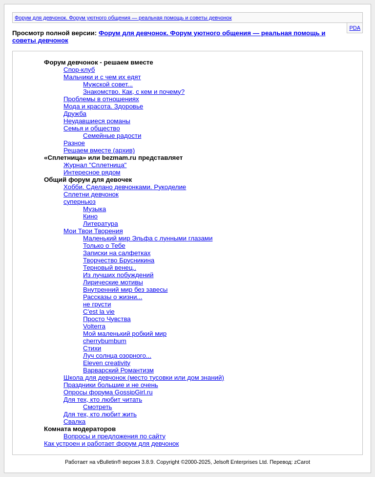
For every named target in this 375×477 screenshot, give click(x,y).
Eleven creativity (106, 363)
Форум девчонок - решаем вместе (98, 62)
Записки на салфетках (116, 253)
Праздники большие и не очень (110, 385)
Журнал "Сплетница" (94, 165)
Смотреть (97, 407)
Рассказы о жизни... (112, 297)
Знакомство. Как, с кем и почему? (134, 91)
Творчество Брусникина (118, 260)
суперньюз (79, 201)
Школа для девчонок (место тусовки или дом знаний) (143, 377)
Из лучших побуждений (118, 275)
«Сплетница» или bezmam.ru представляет (113, 157)
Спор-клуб (79, 69)
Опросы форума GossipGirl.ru (108, 392)
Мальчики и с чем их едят (102, 77)
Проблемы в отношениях (101, 99)
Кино (90, 216)
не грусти (97, 304)
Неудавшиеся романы (96, 121)
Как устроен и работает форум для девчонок (111, 443)
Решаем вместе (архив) (99, 150)
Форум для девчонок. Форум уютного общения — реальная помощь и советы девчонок (123, 18)
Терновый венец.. (109, 267)
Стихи (92, 348)
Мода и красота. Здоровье (103, 106)
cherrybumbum (104, 341)
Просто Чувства (107, 319)
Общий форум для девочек (88, 179)
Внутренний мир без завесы (125, 289)
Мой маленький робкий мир (125, 333)
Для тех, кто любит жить (100, 414)
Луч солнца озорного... (117, 355)
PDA (354, 28)
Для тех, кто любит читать (102, 399)
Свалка (74, 421)
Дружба (74, 113)
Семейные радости (112, 135)
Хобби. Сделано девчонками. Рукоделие (124, 187)
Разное (74, 143)
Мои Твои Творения (93, 231)
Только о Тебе (104, 245)
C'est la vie (99, 311)
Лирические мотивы (113, 282)
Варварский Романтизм (118, 370)
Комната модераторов (80, 429)
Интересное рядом (92, 172)
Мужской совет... (108, 84)
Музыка (94, 209)
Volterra (94, 326)
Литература (100, 223)
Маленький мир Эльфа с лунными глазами (147, 238)
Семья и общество (91, 128)
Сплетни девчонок (91, 194)
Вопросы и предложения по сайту (114, 436)
